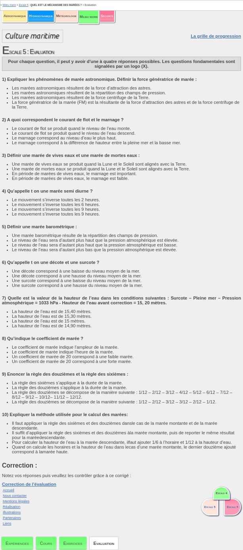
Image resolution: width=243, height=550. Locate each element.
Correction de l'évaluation (29, 484)
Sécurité (107, 16)
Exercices (72, 543)
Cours (46, 543)
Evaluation (104, 543)
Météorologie (66, 16)
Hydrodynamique (41, 16)
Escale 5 (23, 5)
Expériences (17, 543)
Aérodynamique (15, 16)
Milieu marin (89, 17)
